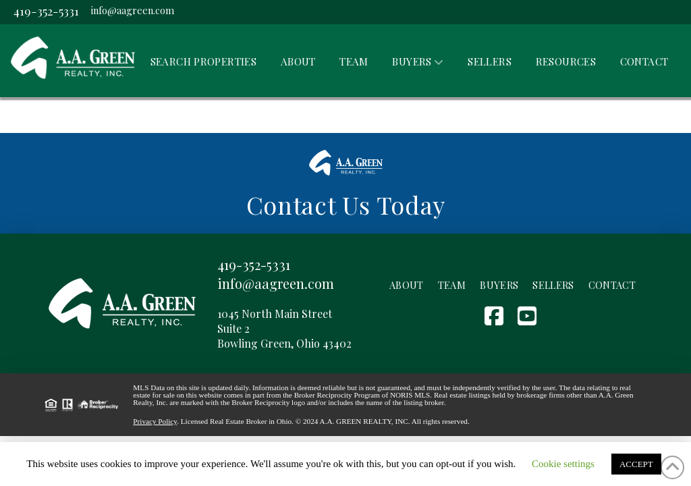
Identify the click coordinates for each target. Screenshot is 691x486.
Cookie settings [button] (563, 463)
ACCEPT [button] (636, 464)
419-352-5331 (46, 10)
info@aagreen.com (132, 10)
